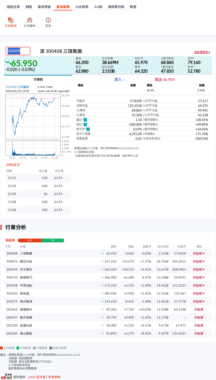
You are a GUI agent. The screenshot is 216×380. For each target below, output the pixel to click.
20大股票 (82, 7)
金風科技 (26, 325)
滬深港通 (44, 7)
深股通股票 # (202, 52)
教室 (133, 7)
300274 (12, 301)
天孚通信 (26, 269)
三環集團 (26, 253)
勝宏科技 (26, 261)
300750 (12, 277)
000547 (12, 317)
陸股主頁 (13, 7)
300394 (12, 269)
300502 (12, 293)
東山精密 (26, 333)
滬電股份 (26, 309)
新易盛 (24, 293)
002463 (12, 309)
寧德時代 (26, 277)
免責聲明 (54, 377)
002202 (12, 325)
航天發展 (26, 317)
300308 (12, 285)
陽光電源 (26, 301)
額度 (29, 7)
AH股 (98, 7)
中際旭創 (26, 285)
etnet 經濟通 (37, 377)
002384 (12, 333)
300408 (12, 253)
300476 (12, 261)
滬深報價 (62, 7)
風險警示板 (116, 7)
